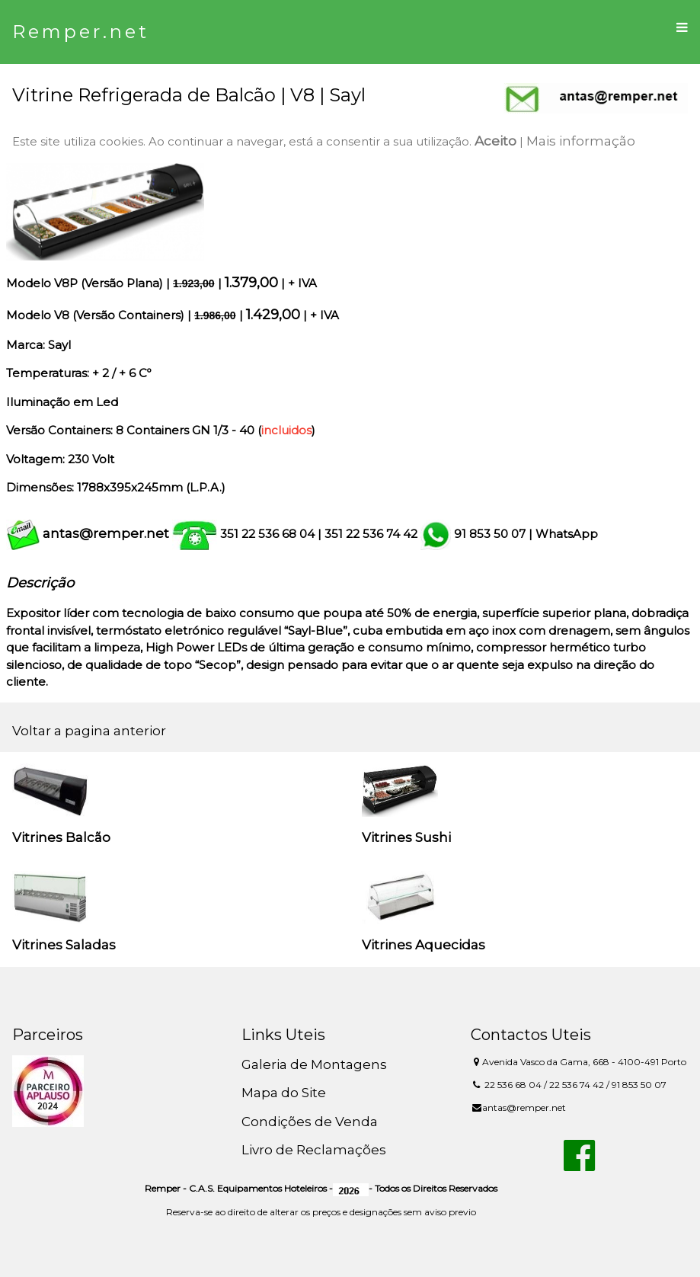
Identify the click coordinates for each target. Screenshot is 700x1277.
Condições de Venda (309, 1121)
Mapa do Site (283, 1092)
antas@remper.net (106, 533)
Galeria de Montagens (314, 1064)
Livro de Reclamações (313, 1149)
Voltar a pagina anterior (89, 730)
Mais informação (580, 141)
